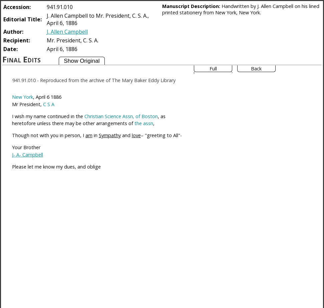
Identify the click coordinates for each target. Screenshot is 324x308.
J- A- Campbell (27, 154)
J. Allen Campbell (67, 31)
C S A (48, 104)
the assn (143, 123)
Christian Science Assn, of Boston (121, 116)
